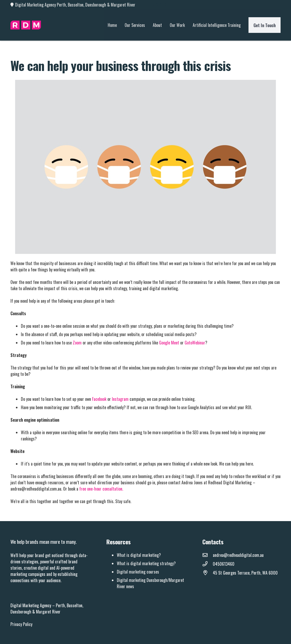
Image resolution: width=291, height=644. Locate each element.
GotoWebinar (195, 342)
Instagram (120, 399)
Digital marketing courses (138, 572)
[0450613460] (207, 564)
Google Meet (169, 342)
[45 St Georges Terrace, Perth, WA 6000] (207, 573)
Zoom (77, 342)
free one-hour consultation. (101, 489)
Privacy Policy (21, 624)
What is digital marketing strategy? (146, 563)
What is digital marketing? (139, 555)
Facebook (99, 399)
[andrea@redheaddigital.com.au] (207, 555)
